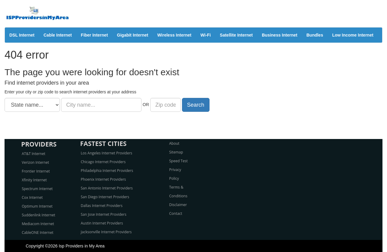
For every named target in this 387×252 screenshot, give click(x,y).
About (174, 143)
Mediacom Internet (38, 223)
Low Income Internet (352, 35)
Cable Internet (58, 35)
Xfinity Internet (34, 180)
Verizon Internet (35, 162)
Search (195, 105)
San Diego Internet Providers (105, 196)
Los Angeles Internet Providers (106, 153)
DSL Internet (21, 35)
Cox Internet (32, 197)
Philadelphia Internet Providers (107, 170)
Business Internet (279, 35)
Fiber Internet (94, 35)
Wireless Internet (174, 35)
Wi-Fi (205, 35)
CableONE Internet (38, 232)
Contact (175, 213)
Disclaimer (178, 204)
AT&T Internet (33, 153)
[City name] (101, 105)
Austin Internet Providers (102, 223)
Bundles (314, 35)
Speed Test (178, 160)
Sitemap (176, 152)
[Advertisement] (193, 125)
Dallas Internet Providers (101, 205)
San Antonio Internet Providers (107, 188)
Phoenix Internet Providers (103, 179)
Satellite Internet (236, 35)
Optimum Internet (37, 206)
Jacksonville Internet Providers (106, 231)
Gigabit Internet (132, 35)
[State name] (32, 105)
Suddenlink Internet (38, 215)
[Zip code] (165, 105)
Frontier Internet (36, 171)
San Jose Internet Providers (103, 214)
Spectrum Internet (37, 188)
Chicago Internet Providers (103, 161)
